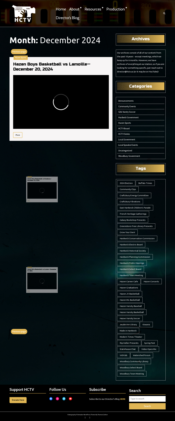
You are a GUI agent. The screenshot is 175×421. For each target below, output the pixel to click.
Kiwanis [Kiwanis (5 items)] (146, 324)
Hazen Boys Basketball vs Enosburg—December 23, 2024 (42, 185)
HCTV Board (124, 128)
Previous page (19, 51)
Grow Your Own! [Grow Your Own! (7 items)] (127, 232)
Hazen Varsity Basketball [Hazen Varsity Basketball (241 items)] (132, 312)
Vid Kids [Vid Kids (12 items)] (123, 355)
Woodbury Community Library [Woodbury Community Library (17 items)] (134, 361)
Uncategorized (125, 150)
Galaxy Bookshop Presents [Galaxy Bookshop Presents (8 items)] (132, 220)
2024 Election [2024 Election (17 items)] (126, 183)
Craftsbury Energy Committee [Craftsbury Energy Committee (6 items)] (134, 195)
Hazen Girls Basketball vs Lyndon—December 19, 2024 (43, 275)
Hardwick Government (128, 117)
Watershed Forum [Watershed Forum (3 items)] (141, 355)
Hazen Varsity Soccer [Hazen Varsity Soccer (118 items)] (130, 318)
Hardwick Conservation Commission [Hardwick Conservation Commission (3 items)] (137, 238)
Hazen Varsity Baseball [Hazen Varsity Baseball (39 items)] (131, 306)
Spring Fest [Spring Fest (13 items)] (149, 343)
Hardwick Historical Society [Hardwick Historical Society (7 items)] (133, 251)
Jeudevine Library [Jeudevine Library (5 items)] (128, 324)
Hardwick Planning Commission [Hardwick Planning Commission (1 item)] (135, 257)
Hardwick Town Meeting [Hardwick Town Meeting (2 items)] (131, 275)
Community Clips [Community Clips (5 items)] (128, 189)
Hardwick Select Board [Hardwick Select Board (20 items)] (130, 269)
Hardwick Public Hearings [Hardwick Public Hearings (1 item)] (132, 263)
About (74, 9)
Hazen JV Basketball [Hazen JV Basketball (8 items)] (129, 294)
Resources (93, 9)
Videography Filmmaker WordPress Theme (81, 414)
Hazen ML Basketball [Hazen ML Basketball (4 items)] (130, 300)
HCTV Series (124, 134)
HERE (122, 399)
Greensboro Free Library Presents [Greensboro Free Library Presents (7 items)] (136, 226)
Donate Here (18, 400)
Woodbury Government (129, 156)
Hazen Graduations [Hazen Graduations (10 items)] (129, 287)
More (19, 134)
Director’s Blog (67, 17)
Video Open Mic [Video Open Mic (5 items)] (148, 349)
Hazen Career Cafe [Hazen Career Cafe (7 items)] (129, 281)
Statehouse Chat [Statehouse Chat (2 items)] (128, 349)
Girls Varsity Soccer (126, 112)
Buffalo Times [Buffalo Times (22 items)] (145, 183)
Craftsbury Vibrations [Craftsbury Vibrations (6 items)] (130, 201)
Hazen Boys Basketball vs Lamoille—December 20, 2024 (51, 67)
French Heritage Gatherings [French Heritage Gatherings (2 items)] (133, 214)
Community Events (127, 106)
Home (61, 9)
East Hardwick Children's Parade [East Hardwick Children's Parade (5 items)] (135, 208)
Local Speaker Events (128, 145)
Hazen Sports (20, 57)
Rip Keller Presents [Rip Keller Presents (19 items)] (129, 343)
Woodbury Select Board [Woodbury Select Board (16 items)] (131, 367)
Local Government (126, 139)
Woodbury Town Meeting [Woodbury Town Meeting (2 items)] (132, 374)
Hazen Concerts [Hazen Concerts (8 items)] (151, 281)
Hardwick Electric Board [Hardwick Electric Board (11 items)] (131, 244)
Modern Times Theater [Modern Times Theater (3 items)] (131, 337)
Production (115, 9)
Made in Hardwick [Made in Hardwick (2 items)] (128, 330)
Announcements (126, 101)
